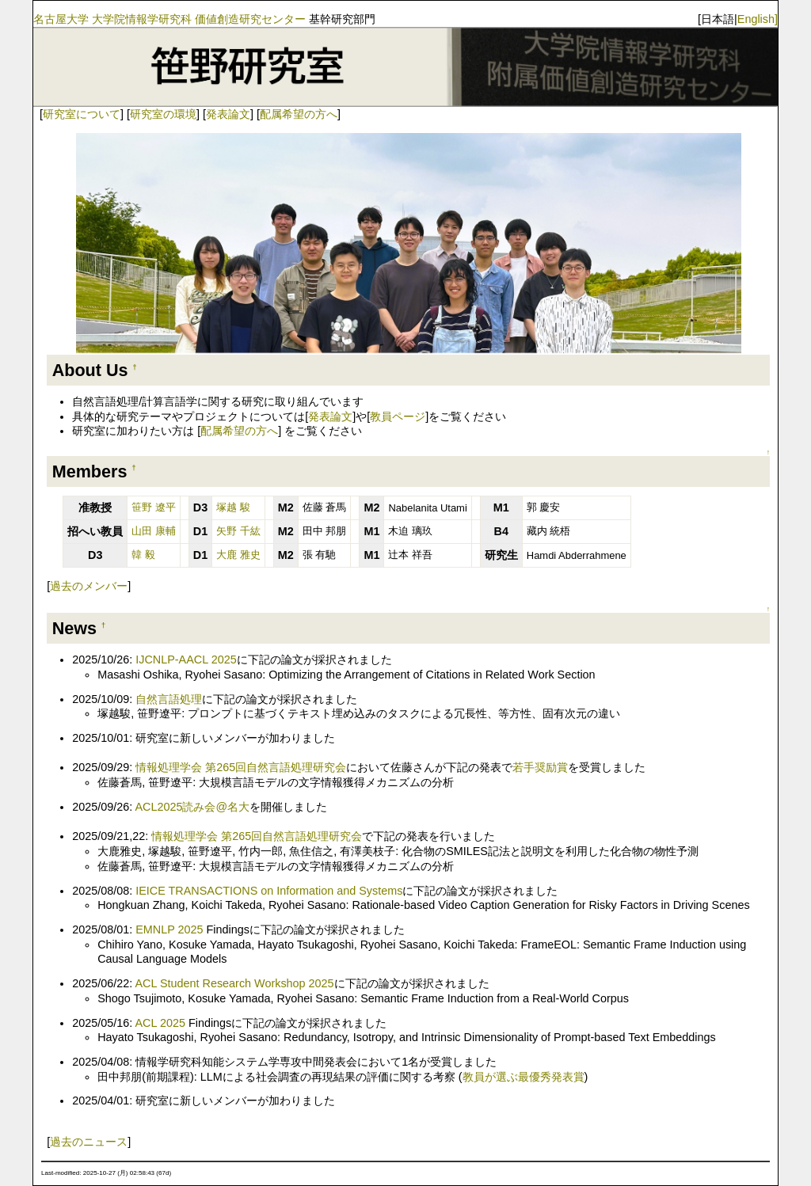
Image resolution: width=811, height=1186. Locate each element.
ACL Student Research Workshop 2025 (234, 983)
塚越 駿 (233, 507)
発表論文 (228, 114)
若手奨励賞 (540, 767)
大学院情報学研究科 (142, 19)
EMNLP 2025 (169, 929)
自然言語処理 (168, 699)
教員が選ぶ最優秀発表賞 (523, 1076)
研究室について (81, 114)
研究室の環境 (163, 114)
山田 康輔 (153, 531)
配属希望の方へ (298, 114)
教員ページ (397, 416)
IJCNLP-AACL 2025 (185, 659)
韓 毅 (143, 555)
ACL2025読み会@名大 (192, 806)
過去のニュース (89, 1141)
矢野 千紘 (238, 531)
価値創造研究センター (250, 19)
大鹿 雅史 (238, 555)
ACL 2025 (160, 1023)
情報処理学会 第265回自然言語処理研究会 (240, 767)
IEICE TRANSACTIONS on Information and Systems (268, 890)
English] (757, 19)
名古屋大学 (61, 19)
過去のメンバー (89, 586)
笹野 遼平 (153, 507)
